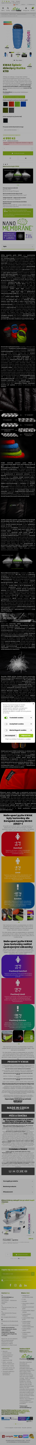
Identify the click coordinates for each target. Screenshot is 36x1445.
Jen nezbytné (10, 736)
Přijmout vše (26, 736)
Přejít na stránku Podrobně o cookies (18, 739)
